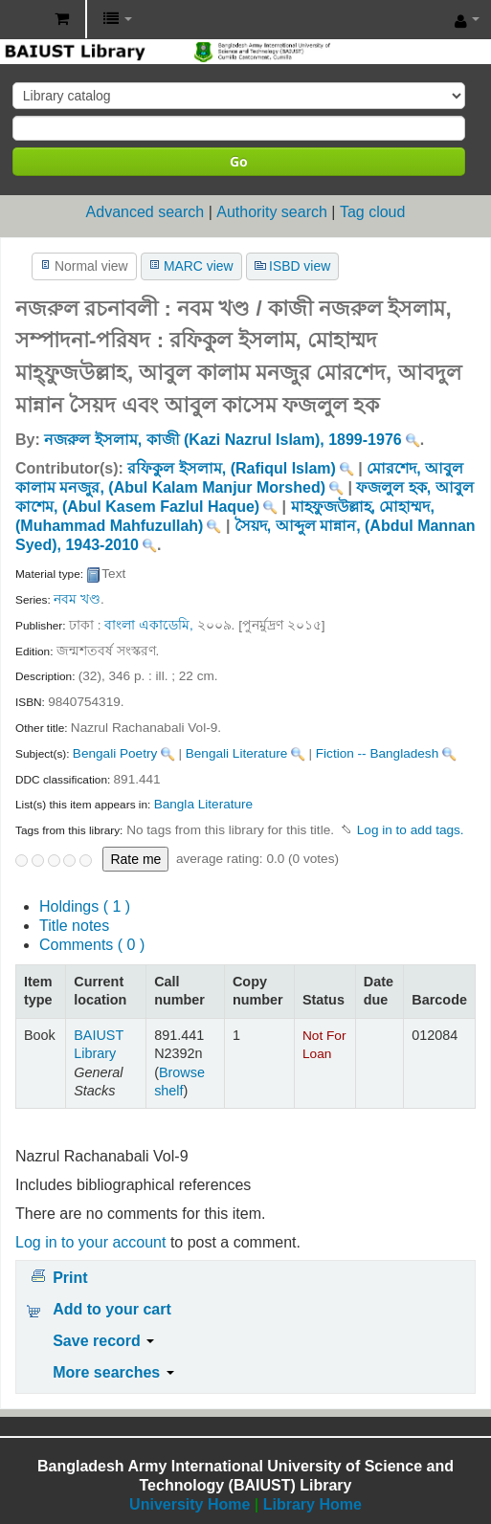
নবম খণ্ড (77, 599)
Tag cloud (373, 212)
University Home (189, 1504)
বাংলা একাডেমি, (148, 625)
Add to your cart (112, 1309)
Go (239, 161)
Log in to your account (90, 1242)
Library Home (312, 1504)
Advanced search (145, 212)
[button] (61, 19)
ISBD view (299, 266)
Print (70, 1278)
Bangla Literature (204, 804)
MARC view (199, 266)
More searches (113, 1372)
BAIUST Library (20, 20)
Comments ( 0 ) (92, 945)
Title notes (74, 925)
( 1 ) (84, 906)
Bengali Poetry (115, 753)
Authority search (271, 212)
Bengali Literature (237, 753)
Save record (103, 1341)
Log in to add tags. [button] (410, 830)
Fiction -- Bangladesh (377, 753)
